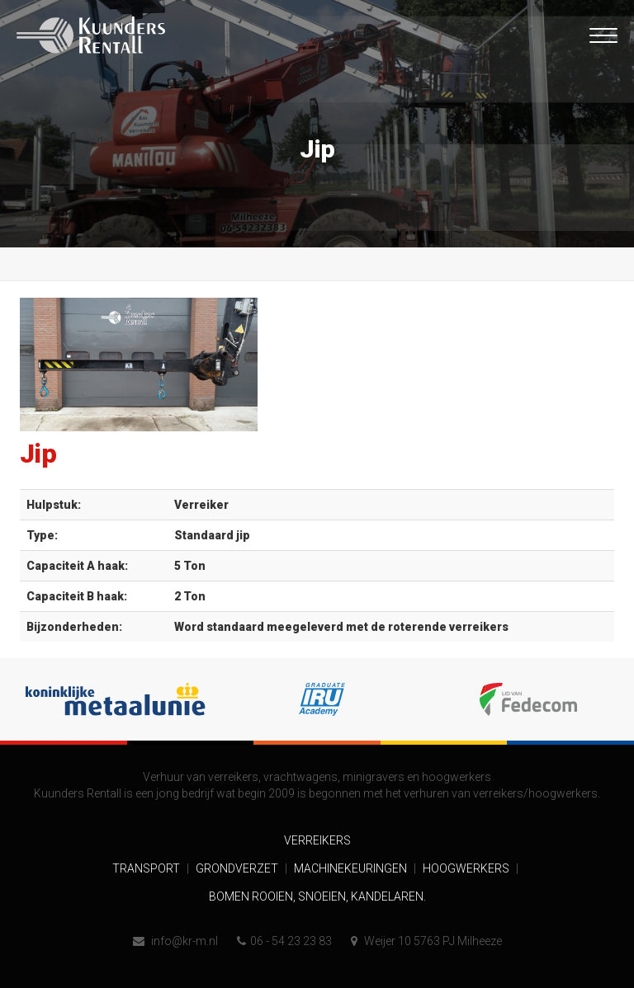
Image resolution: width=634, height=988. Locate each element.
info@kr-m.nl (175, 941)
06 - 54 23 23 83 (284, 941)
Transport (147, 868)
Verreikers (317, 840)
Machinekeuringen (351, 868)
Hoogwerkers (467, 868)
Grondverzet (238, 868)
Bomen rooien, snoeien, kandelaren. (317, 896)
